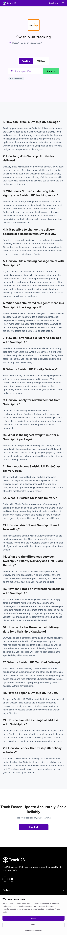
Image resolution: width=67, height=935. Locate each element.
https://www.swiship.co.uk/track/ (27, 43)
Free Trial (33, 827)
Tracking (26, 61)
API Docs (41, 61)
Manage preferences (33, 931)
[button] (33, 890)
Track (51, 71)
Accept (33, 918)
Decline (34, 925)
